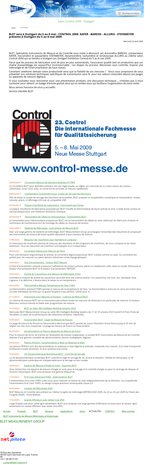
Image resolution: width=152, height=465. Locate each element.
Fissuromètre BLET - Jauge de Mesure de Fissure (48, 319)
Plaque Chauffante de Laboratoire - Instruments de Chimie (54, 205)
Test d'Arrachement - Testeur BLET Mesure (45, 262)
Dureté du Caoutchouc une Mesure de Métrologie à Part (52, 274)
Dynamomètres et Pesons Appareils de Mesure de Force (52, 331)
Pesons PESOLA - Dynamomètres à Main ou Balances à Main (54, 342)
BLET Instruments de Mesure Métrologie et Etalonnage (30, 416)
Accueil (6, 411)
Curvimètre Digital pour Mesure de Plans (44, 251)
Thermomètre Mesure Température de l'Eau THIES (49, 285)
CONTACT (110, 411)
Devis (82, 411)
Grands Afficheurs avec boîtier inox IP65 (44, 399)
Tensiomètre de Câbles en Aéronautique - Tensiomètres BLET (55, 216)
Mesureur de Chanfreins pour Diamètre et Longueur (50, 239)
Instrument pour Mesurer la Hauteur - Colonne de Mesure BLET (56, 296)
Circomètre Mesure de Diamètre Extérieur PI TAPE (50, 182)
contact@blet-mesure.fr (15, 462)
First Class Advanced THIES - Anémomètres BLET (48, 376)
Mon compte (128, 411)
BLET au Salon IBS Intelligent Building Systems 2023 (50, 308)
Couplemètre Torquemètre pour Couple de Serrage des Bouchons (58, 193)
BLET (35, 411)
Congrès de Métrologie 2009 (38, 388)
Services (49, 411)
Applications (66, 411)
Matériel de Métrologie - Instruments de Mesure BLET (52, 228)
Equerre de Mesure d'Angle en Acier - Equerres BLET (50, 365)
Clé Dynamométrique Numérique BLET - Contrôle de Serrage (54, 354)
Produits (21, 411)
